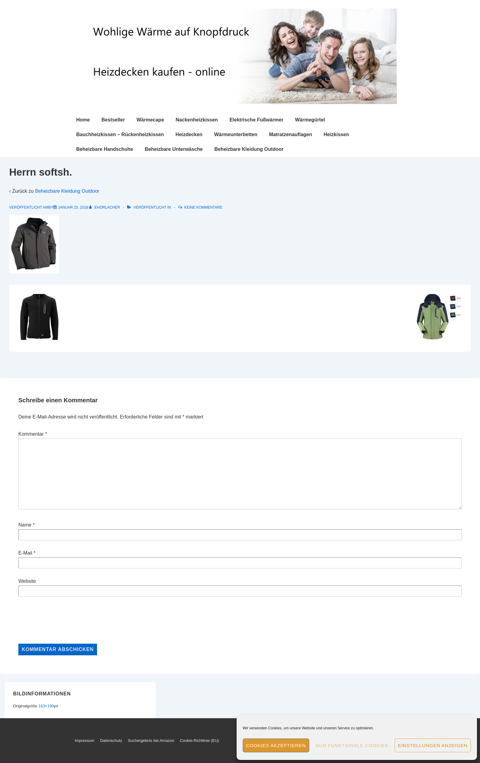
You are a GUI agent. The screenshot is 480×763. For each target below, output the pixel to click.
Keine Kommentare (203, 207)
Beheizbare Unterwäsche (174, 149)
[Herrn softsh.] (73, 207)
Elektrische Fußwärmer (256, 119)
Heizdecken (188, 134)
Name (25, 524)
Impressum (84, 740)
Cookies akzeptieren (276, 745)
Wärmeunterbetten (235, 134)
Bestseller (113, 119)
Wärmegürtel (310, 119)
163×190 (46, 706)
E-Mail (25, 553)
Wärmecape (150, 119)
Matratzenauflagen (290, 134)
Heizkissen (336, 134)
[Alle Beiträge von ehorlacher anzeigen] (105, 207)
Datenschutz (111, 740)
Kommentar (32, 434)
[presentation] (64, 620)
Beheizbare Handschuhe (104, 149)
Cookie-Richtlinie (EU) (199, 740)
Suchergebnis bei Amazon (151, 740)
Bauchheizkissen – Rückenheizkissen (120, 134)
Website (27, 581)
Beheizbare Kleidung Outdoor (248, 149)
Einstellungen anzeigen (432, 745)
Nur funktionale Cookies (352, 745)
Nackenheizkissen (197, 119)
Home (83, 119)
